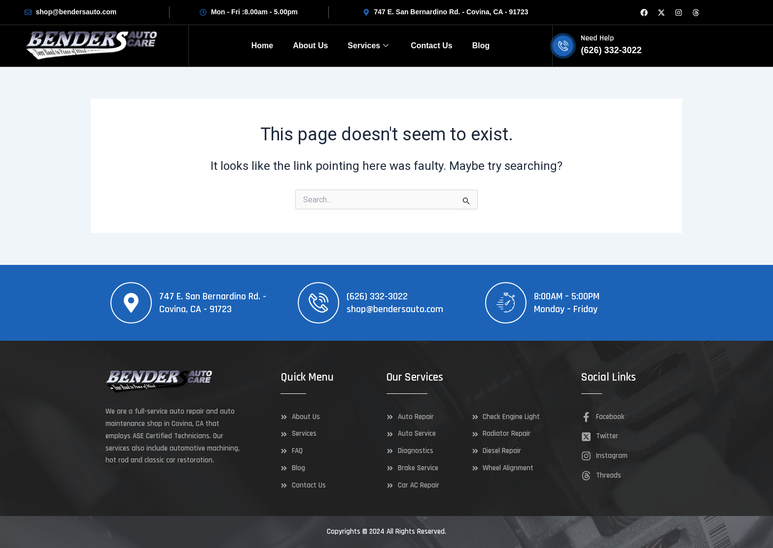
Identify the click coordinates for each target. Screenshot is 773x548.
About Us (310, 45)
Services (369, 45)
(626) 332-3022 (377, 296)
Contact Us (431, 45)
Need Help (597, 38)
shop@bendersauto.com (395, 309)
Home (262, 45)
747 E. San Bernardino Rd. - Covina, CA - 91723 (212, 303)
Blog (481, 45)
